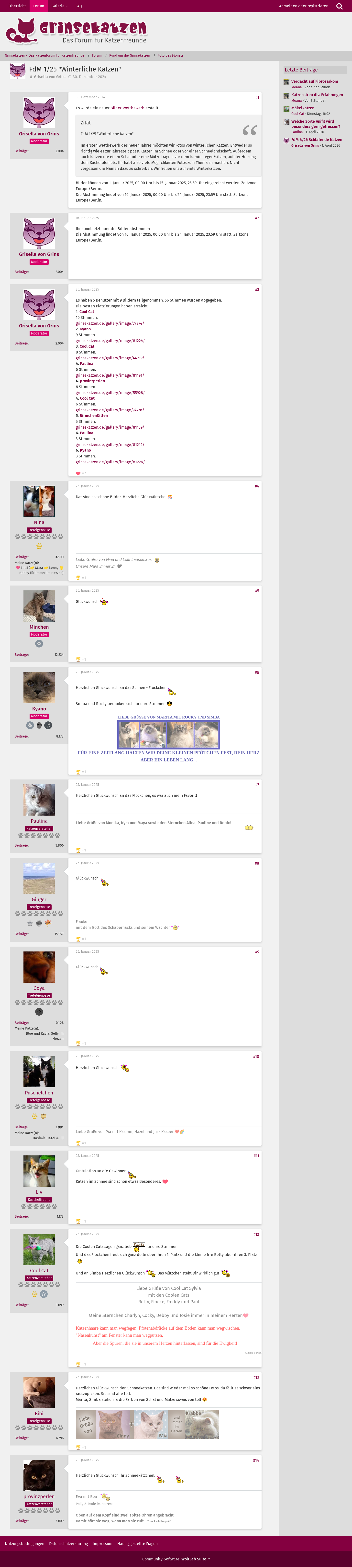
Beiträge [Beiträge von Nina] (21, 557)
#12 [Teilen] (256, 1234)
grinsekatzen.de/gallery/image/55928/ (110, 392)
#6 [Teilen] (257, 672)
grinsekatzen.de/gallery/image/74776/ (110, 410)
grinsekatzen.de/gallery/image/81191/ (110, 375)
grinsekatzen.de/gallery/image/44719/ (110, 358)
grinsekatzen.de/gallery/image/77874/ (110, 323)
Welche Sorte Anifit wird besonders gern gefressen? (315, 124)
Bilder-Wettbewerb (127, 108)
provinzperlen (92, 381)
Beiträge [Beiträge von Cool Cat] (21, 1305)
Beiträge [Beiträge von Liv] (21, 1216)
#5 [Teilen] (257, 590)
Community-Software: (176, 1559)
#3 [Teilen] (257, 289)
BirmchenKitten (94, 415)
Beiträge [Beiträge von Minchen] (21, 655)
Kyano (85, 329)
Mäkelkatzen (302, 108)
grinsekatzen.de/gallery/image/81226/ (110, 462)
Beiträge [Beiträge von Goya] (21, 1023)
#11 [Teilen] (256, 1155)
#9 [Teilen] (257, 952)
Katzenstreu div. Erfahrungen (317, 94)
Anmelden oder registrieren (303, 6)
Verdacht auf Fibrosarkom (314, 81)
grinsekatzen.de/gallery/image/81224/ (110, 340)
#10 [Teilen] (256, 1056)
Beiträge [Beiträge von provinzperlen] (21, 1521)
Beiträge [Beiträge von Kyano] (21, 736)
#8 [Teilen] (257, 863)
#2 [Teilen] (257, 218)
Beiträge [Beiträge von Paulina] (21, 845)
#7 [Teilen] (257, 784)
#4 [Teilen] (257, 486)
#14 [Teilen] (256, 1460)
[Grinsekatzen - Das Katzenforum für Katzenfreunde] (176, 31)
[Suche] (339, 6)
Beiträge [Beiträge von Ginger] (21, 934)
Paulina (86, 363)
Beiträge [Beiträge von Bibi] (21, 1438)
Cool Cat (86, 311)
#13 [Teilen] (256, 1377)
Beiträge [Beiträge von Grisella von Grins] (21, 151)
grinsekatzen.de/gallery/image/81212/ (110, 444)
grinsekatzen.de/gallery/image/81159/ (110, 427)
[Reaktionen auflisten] (81, 473)
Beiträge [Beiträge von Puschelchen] (21, 1127)
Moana (296, 87)
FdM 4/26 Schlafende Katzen (316, 139)
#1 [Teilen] (257, 97)
